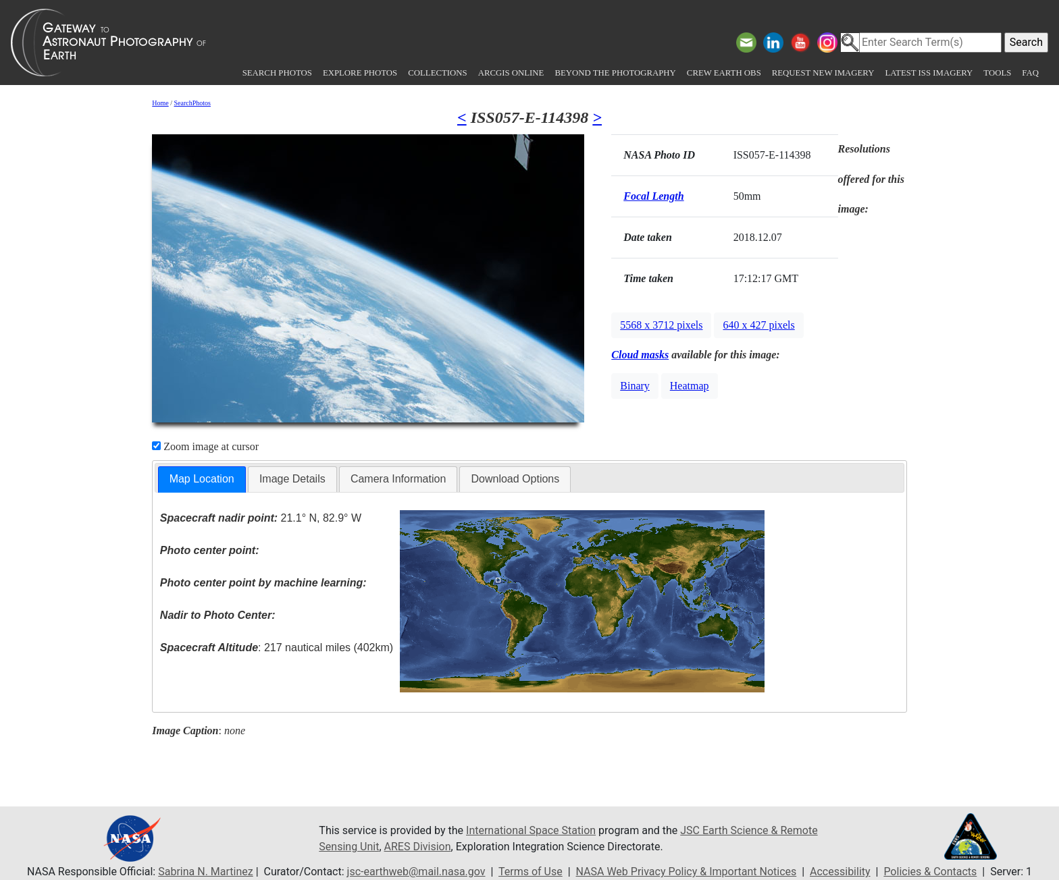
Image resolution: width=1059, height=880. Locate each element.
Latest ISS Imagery (929, 73)
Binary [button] (635, 385)
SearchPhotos (192, 103)
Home (160, 103)
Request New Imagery (823, 73)
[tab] (202, 479)
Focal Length (653, 196)
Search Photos (277, 73)
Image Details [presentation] (292, 479)
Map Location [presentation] (202, 479)
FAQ (1030, 73)
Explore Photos (360, 73)
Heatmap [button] (689, 385)
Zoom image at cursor (205, 446)
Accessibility (840, 871)
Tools (997, 73)
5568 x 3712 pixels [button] (661, 325)
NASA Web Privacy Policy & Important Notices (686, 871)
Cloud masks (640, 354)
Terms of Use (530, 871)
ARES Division (417, 846)
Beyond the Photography (614, 73)
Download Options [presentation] (515, 479)
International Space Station (531, 830)
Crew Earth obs (724, 73)
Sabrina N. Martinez (205, 871)
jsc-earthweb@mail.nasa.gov (416, 871)
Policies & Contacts (930, 871)
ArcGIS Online (511, 73)
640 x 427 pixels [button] (758, 325)
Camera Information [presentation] (398, 479)
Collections (437, 73)
